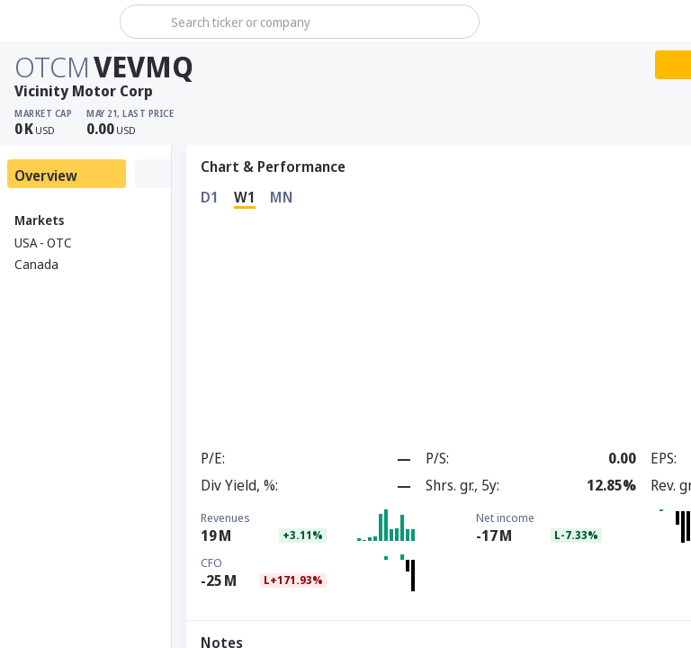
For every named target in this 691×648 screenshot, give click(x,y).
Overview (45, 175)
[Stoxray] (58, 21)
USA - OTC (43, 242)
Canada (36, 264)
